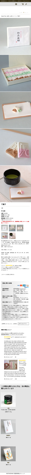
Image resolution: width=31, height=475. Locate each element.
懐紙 (8, 462)
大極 (8, 408)
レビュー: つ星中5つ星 (11, 265)
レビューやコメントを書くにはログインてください (12, 333)
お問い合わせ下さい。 (23, 323)
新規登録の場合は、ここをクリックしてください (12, 334)
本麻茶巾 (8, 435)
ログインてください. (14, 267)
